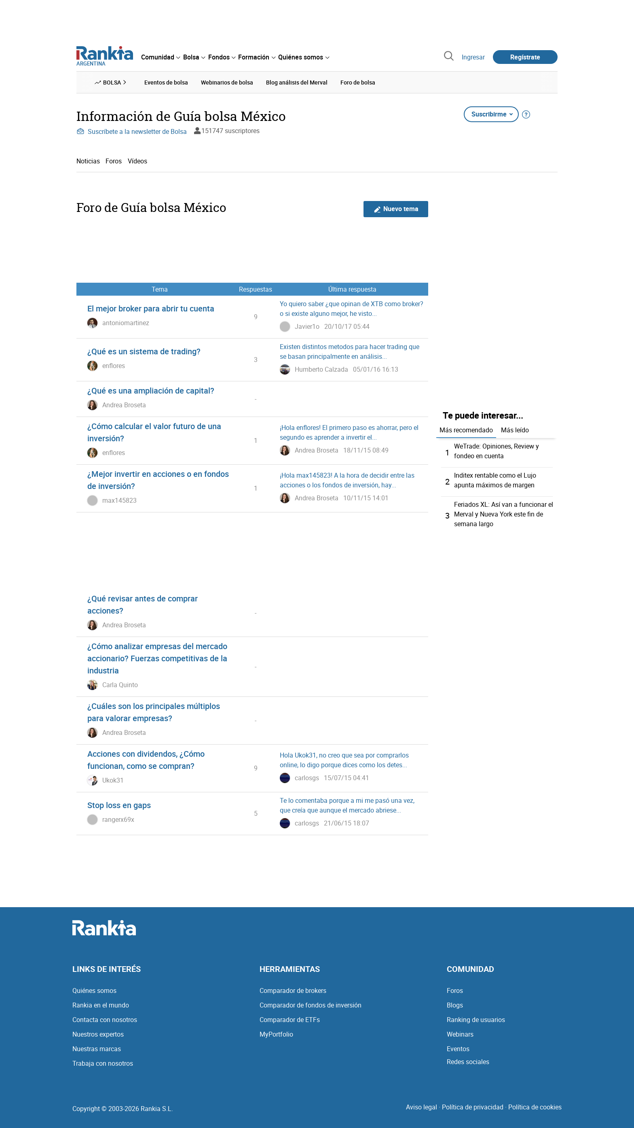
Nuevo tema (396, 209)
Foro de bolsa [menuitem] (357, 82)
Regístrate (525, 57)
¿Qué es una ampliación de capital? (150, 390)
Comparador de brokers (293, 990)
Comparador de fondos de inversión (310, 1005)
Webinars (460, 1034)
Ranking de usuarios (476, 1019)
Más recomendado (466, 429)
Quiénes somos (94, 990)
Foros (114, 161)
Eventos (458, 1048)
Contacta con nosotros (104, 1019)
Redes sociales (468, 1061)
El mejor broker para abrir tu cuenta (150, 308)
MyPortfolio (276, 1034)
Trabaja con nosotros (102, 1063)
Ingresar (473, 57)
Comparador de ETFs (290, 1019)
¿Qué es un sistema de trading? (144, 351)
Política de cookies (535, 1107)
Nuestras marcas (96, 1048)
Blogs (455, 1005)
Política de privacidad (472, 1107)
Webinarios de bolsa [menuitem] (227, 82)
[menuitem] (160, 57)
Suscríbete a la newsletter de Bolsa (131, 131)
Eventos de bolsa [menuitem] (166, 82)
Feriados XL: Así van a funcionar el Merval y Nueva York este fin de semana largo (503, 514)
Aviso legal (421, 1107)
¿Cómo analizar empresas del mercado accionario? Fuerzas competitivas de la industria (157, 658)
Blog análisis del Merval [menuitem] (297, 82)
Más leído (515, 429)
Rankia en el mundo (100, 1005)
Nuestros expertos (98, 1034)
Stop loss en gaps (119, 805)
